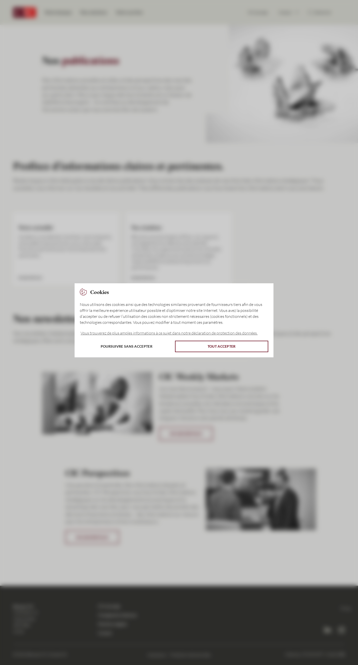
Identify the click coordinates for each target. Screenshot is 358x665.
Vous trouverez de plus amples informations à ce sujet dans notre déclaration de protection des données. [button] (169, 333)
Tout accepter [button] (222, 346)
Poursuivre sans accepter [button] (126, 346)
